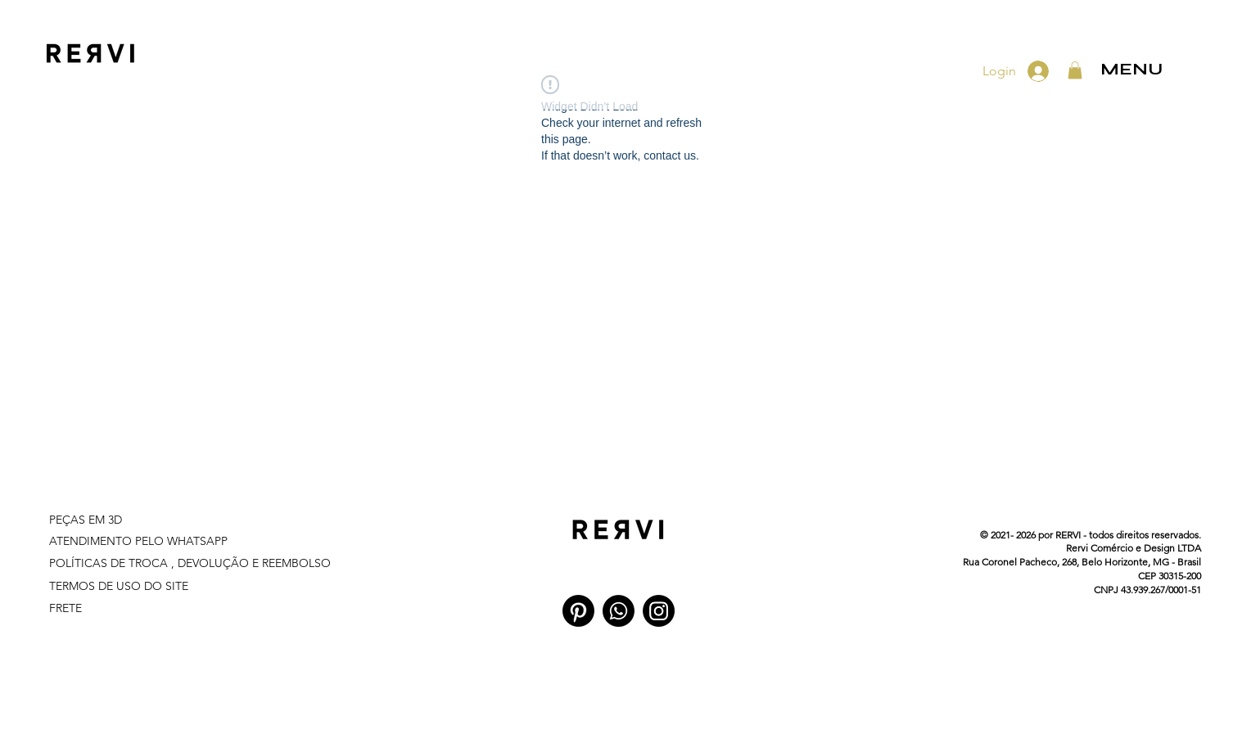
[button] (1075, 70)
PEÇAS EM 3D (87, 519)
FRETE (65, 608)
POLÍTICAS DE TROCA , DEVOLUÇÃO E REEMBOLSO (190, 563)
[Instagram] (659, 611)
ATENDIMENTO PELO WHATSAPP (138, 541)
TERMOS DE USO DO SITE (120, 586)
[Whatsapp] (619, 611)
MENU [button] (1131, 69)
